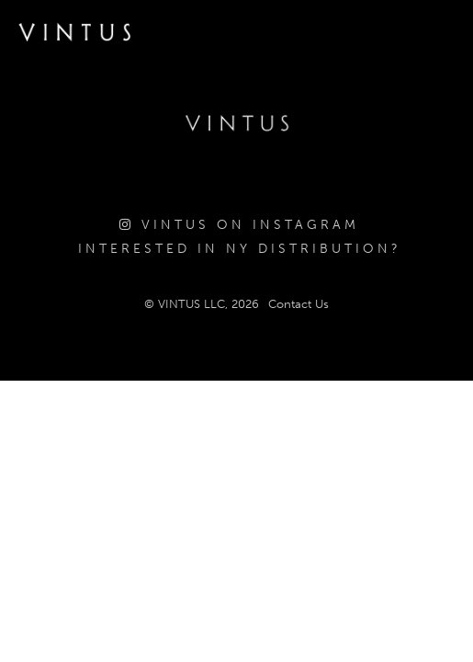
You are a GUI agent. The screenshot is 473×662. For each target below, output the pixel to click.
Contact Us (298, 304)
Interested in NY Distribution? (239, 249)
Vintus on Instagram (239, 225)
